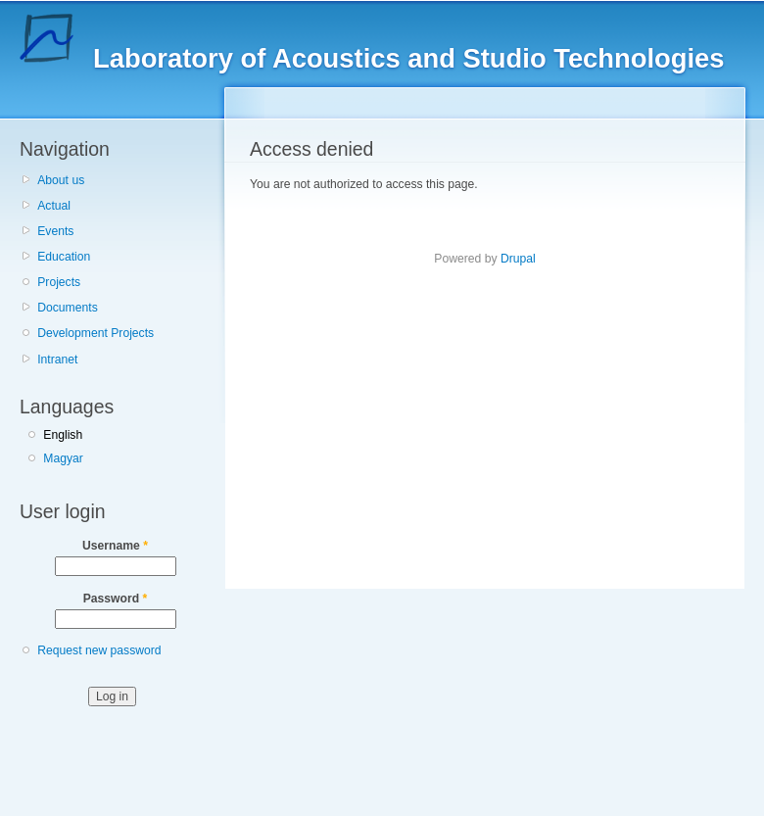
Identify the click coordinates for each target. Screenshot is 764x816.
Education (63, 257)
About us (60, 180)
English (62, 435)
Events (55, 231)
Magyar (63, 458)
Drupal (518, 258)
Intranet (57, 359)
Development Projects (95, 333)
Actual (54, 206)
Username (115, 545)
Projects (58, 282)
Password (115, 598)
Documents (67, 307)
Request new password (99, 650)
